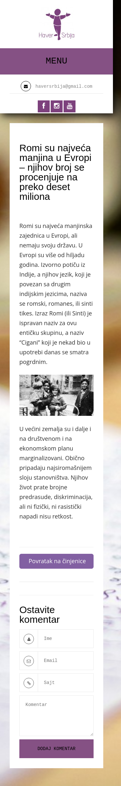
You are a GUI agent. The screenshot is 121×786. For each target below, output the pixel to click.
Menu (56, 61)
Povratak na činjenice (57, 561)
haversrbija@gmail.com (63, 86)
